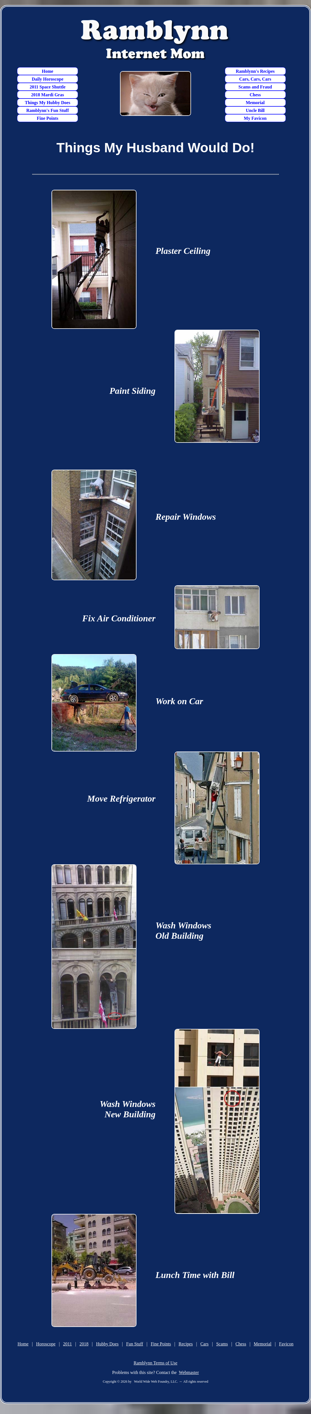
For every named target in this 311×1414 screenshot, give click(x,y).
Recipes (186, 1344)
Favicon (286, 1344)
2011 (67, 1344)
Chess (255, 94)
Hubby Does (107, 1344)
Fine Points (47, 118)
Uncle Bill (255, 110)
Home (47, 71)
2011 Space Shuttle (47, 87)
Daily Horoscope (47, 79)
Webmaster (189, 1372)
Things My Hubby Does (47, 102)
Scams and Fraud (255, 87)
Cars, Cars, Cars (255, 79)
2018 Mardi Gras (47, 94)
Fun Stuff (134, 1344)
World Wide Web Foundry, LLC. (156, 1381)
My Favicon (255, 118)
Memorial (255, 102)
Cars (204, 1344)
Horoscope (45, 1344)
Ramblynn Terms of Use (155, 1363)
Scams (222, 1344)
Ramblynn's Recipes (255, 71)
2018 (83, 1344)
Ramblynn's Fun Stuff (47, 110)
